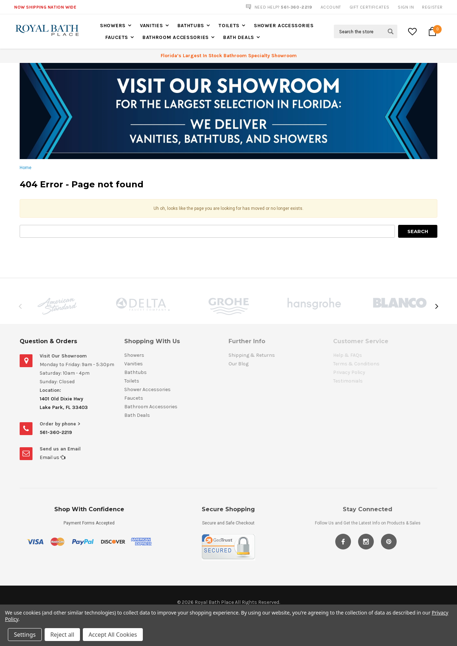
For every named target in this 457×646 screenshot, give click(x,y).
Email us (52, 457)
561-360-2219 (56, 432)
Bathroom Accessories (175, 37)
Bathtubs (191, 26)
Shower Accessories (284, 26)
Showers (113, 26)
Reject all (62, 634)
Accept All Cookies (113, 634)
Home (25, 167)
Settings (25, 634)
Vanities (151, 26)
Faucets (116, 37)
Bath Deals (238, 37)
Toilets (229, 26)
